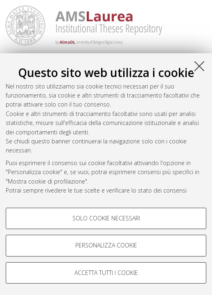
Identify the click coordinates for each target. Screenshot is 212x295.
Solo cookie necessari (106, 218)
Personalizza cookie (106, 245)
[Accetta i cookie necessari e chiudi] (199, 66)
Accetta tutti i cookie (106, 273)
